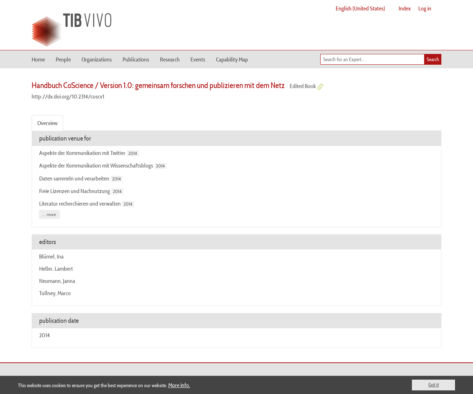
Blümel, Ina (51, 256)
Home (38, 59)
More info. (179, 385)
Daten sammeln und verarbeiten (74, 178)
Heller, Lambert (56, 268)
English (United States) (360, 8)
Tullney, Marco (55, 293)
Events (197, 59)
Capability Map (232, 59)
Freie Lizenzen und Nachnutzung (74, 190)
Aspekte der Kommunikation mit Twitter (82, 152)
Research (170, 59)
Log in (424, 8)
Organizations (97, 59)
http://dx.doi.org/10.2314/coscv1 (68, 96)
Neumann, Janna (57, 280)
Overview (47, 123)
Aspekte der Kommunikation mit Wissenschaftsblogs (96, 165)
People (63, 59)
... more (49, 214)
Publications (136, 59)
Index (405, 8)
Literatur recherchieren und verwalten (80, 203)
